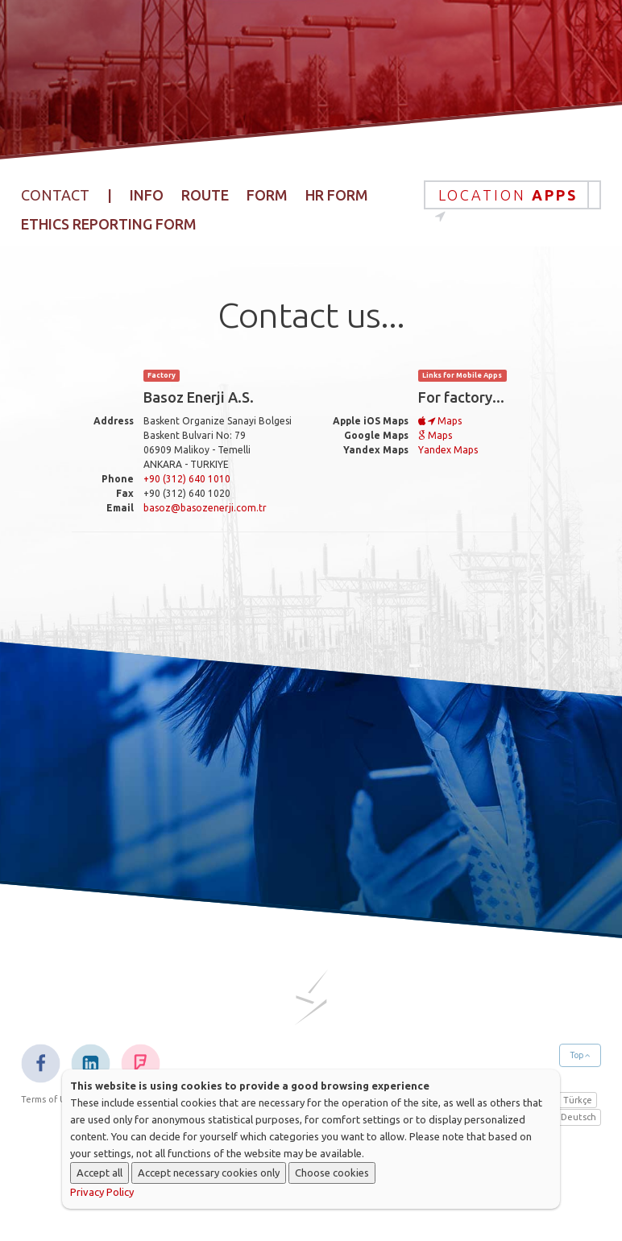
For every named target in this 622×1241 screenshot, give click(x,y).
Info (147, 195)
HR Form (336, 195)
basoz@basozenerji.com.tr (205, 508)
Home (178, 16)
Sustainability (482, 16)
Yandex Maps (448, 450)
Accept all (99, 1172)
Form (267, 195)
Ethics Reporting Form (109, 224)
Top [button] (580, 1055)
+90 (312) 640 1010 (186, 479)
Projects (394, 16)
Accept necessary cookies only (209, 1172)
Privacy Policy (102, 1192)
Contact (568, 16)
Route (205, 195)
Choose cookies (332, 1172)
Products (321, 16)
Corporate (243, 16)
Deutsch (578, 1117)
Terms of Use (48, 1099)
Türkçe (577, 1100)
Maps (440, 421)
